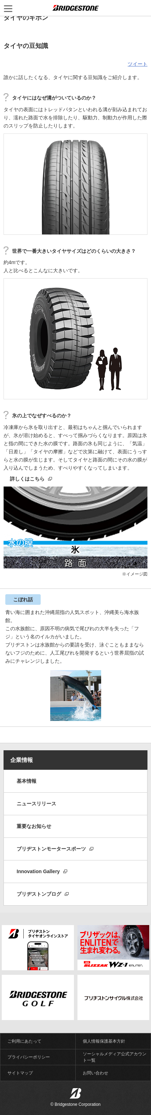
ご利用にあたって (24, 1041)
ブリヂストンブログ (43, 894)
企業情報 (21, 760)
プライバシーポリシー (28, 1057)
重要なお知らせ (34, 826)
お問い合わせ (95, 1073)
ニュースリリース (36, 803)
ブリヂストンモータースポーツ (55, 849)
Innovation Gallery (42, 871)
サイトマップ (20, 1073)
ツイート (137, 64)
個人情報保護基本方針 (104, 1041)
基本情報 (26, 781)
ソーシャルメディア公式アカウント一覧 (114, 1057)
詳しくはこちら (31, 479)
